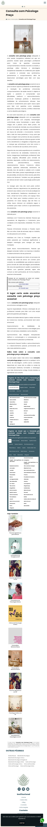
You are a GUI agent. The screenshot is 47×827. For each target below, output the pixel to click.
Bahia (18, 447)
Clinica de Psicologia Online (15, 623)
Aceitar (21, 823)
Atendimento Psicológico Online (16, 762)
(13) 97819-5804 (23, 284)
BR (10, 440)
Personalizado (24, 394)
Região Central (24, 387)
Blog (24, 802)
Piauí (10, 454)
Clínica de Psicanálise (29, 764)
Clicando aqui (23, 288)
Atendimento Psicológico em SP (15, 736)
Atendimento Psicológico (23, 755)
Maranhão (20, 454)
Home (24, 797)
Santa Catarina (19, 444)
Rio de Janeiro (15, 440)
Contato (24, 805)
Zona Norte (32, 387)
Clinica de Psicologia (13, 766)
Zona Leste (25, 391)
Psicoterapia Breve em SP (15, 691)
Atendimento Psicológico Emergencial (17, 760)
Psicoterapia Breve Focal (15, 578)
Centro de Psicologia (30, 762)
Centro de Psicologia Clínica (15, 764)
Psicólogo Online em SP (15, 713)
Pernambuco (12, 447)
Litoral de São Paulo (14, 394)
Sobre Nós (24, 800)
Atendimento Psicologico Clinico (16, 757)
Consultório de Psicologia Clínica (15, 601)
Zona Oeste (12, 391)
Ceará (23, 447)
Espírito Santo (32, 440)
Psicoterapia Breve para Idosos (15, 533)
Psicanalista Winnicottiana (15, 668)
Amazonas (31, 451)
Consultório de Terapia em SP (15, 556)
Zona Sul (19, 391)
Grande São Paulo (13, 387)
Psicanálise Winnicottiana (15, 646)
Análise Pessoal (12, 755)
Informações (24, 807)
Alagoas (27, 454)
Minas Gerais (24, 440)
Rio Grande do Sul (28, 444)
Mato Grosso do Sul (14, 451)
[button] (45, 2)
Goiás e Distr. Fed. (31, 447)
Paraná (11, 444)
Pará (15, 454)
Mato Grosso (24, 451)
